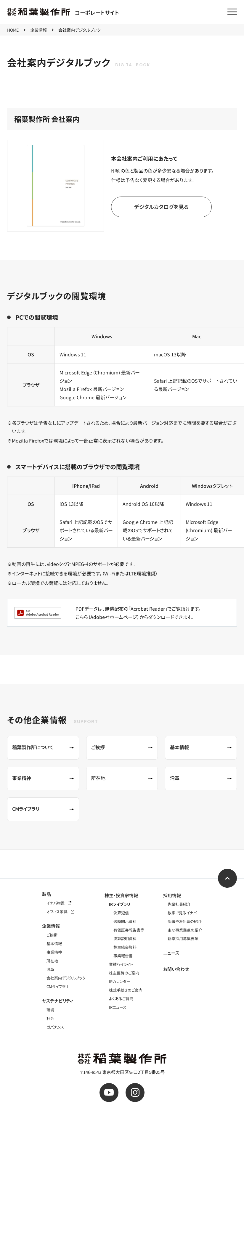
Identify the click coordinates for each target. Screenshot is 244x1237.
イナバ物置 (58, 903)
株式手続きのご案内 (125, 990)
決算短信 (121, 913)
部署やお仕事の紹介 (185, 921)
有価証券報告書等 (128, 930)
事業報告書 (123, 955)
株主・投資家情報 (121, 895)
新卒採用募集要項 (183, 938)
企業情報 (51, 926)
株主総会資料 (125, 947)
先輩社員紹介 (179, 904)
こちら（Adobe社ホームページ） (107, 616)
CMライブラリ (57, 986)
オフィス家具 (60, 911)
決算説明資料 (125, 938)
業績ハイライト (121, 964)
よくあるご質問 (121, 998)
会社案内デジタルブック (66, 978)
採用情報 (172, 895)
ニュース (171, 953)
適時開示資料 (125, 921)
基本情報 (54, 943)
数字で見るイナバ (182, 913)
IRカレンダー (119, 981)
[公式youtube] (108, 1092)
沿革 (50, 969)
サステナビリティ (57, 1001)
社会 (50, 1018)
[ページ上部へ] (227, 878)
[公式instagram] (135, 1092)
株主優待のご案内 (124, 973)
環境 (50, 1010)
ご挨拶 (51, 935)
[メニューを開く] (232, 12)
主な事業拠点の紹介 (185, 930)
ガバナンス (55, 1027)
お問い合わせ (176, 969)
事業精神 (54, 952)
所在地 (52, 960)
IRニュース (117, 1007)
